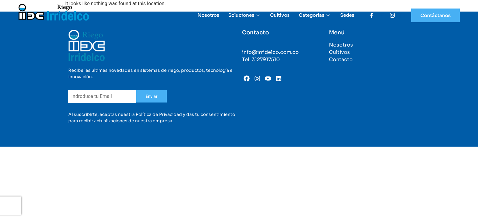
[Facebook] (369, 15)
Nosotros (208, 15)
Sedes (347, 15)
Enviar (152, 96)
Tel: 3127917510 (261, 59)
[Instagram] (390, 15)
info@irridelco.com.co (270, 52)
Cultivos (280, 15)
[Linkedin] (400, 15)
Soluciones (244, 15)
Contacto (341, 59)
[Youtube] (379, 15)
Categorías (315, 15)
